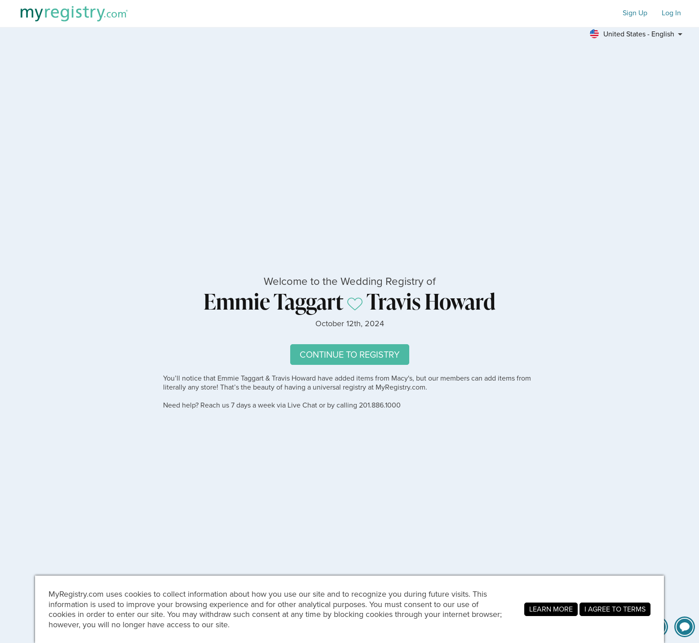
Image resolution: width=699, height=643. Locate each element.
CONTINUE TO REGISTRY (350, 354)
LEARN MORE (551, 609)
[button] (639, 34)
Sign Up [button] (635, 13)
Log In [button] (671, 13)
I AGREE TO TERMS (615, 609)
